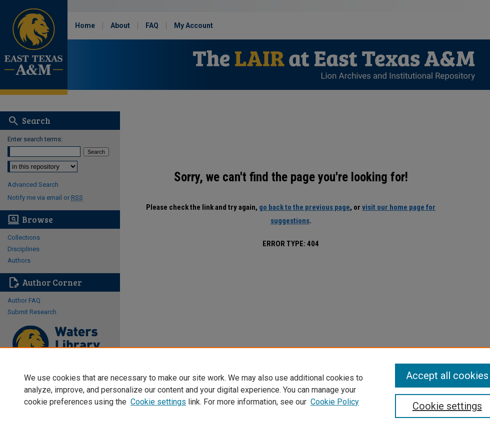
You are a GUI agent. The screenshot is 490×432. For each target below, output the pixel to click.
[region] (245, 389)
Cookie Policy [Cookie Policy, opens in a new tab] (334, 402)
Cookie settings (158, 402)
